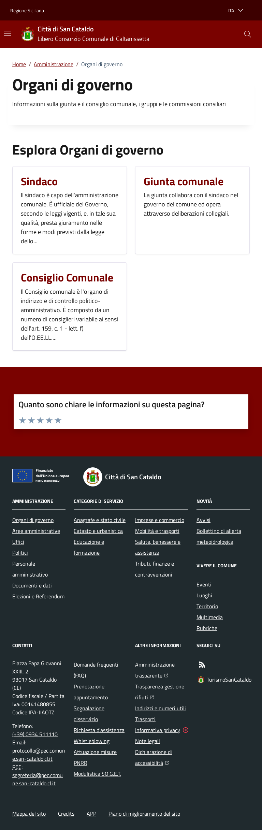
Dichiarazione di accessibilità (161, 757)
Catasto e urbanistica (98, 531)
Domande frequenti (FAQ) (96, 670)
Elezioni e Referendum (38, 596)
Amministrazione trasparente (161, 670)
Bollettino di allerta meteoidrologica (218, 536)
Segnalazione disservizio (89, 713)
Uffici (18, 542)
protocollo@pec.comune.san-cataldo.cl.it (38, 754)
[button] (248, 34)
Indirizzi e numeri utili (160, 708)
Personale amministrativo (30, 569)
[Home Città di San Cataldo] (85, 34)
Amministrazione (53, 64)
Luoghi (204, 595)
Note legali (147, 741)
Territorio (207, 606)
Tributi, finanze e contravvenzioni (154, 569)
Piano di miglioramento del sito (144, 814)
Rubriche (206, 628)
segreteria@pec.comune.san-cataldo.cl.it (37, 779)
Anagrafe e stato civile (100, 520)
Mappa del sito (29, 814)
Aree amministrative (36, 531)
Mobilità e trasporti (157, 531)
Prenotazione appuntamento (91, 691)
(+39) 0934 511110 (35, 734)
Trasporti (145, 719)
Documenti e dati (32, 585)
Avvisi (203, 520)
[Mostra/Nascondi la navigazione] (7, 33)
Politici (20, 553)
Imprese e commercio (159, 520)
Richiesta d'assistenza (99, 730)
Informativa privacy (157, 730)
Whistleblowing (92, 741)
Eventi (204, 584)
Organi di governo (33, 520)
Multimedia (209, 617)
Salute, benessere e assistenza (157, 547)
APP (91, 814)
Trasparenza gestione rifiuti (161, 691)
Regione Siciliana (27, 10)
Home (19, 64)
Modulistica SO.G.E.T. (97, 774)
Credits (66, 814)
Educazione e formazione (89, 547)
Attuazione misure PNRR (95, 757)
